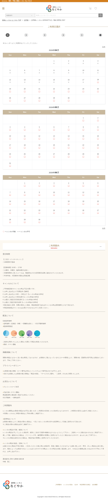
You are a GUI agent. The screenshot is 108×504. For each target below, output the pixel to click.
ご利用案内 (58, 488)
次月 (103, 47)
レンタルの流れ (68, 488)
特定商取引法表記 (85, 488)
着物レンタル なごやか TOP (11, 20)
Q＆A (76, 488)
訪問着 (26, 20)
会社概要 (95, 488)
